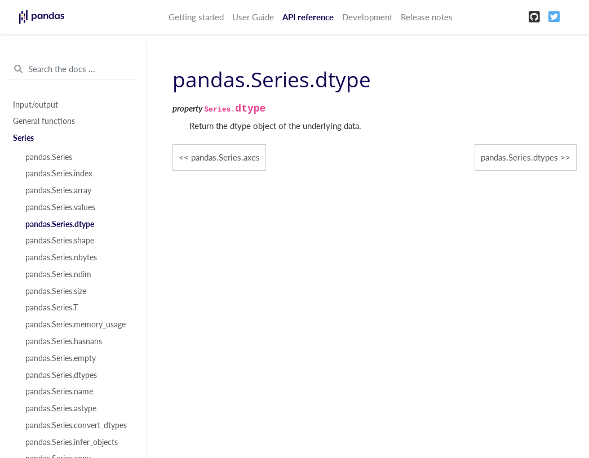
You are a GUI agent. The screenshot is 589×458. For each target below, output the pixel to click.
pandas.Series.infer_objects (71, 442)
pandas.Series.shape (59, 240)
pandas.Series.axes (225, 157)
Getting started (196, 17)
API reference (308, 17)
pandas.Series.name (59, 391)
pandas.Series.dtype (59, 224)
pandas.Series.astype (60, 408)
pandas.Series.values (60, 207)
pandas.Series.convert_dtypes (76, 425)
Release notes (427, 17)
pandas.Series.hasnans (63, 341)
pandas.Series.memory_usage (75, 324)
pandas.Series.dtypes (61, 375)
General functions (44, 121)
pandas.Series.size (55, 291)
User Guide (253, 17)
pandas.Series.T (51, 307)
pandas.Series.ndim (58, 274)
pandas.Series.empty (60, 358)
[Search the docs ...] (73, 69)
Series (23, 138)
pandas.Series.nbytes (61, 257)
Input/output (35, 104)
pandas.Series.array (58, 190)
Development (367, 17)
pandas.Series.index (58, 173)
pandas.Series (48, 157)
